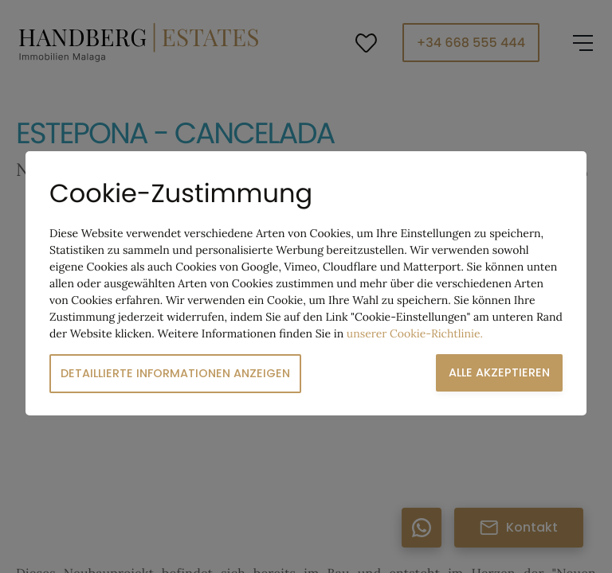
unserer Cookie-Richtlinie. (415, 333)
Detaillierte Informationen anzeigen (175, 373)
